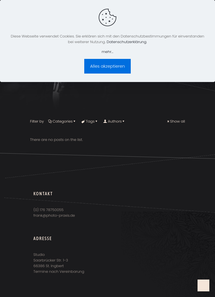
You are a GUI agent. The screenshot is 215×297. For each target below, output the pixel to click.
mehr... (107, 51)
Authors (114, 121)
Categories (62, 121)
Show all (176, 121)
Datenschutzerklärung (127, 42)
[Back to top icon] (203, 285)
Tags (89, 121)
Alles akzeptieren (107, 66)
